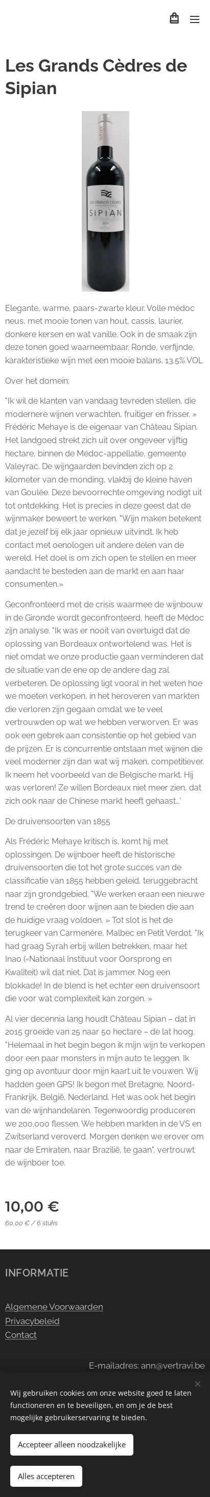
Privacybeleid (32, 1321)
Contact (21, 1335)
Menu (194, 19)
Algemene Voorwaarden (54, 1307)
